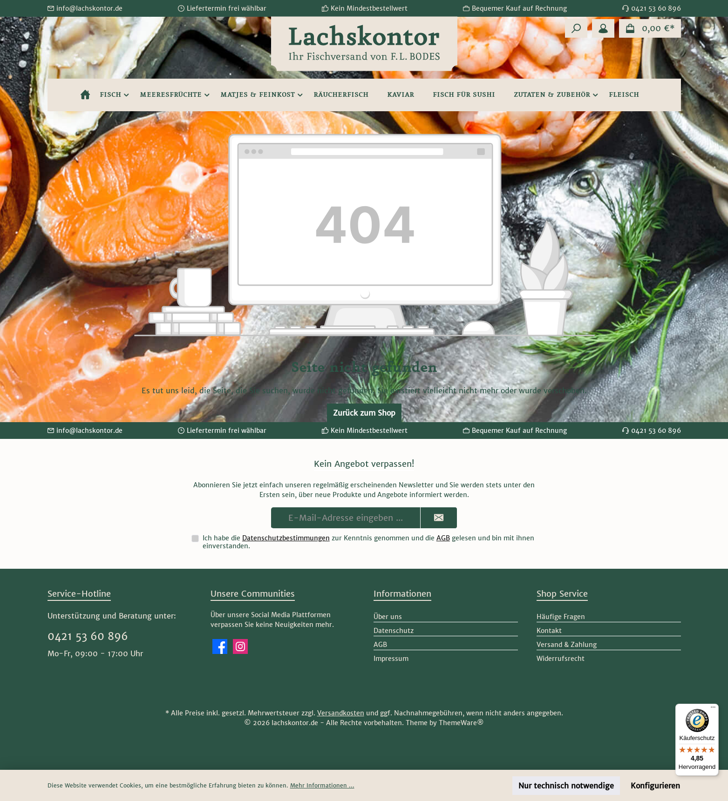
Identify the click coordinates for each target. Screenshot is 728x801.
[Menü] (713, 709)
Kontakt (549, 630)
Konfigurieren (655, 785)
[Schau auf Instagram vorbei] (240, 646)
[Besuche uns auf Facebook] (220, 646)
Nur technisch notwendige (566, 785)
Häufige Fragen (561, 617)
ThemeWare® (461, 723)
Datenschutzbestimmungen (286, 538)
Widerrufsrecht (561, 658)
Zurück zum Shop (364, 412)
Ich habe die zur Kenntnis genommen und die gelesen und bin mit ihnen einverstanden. (368, 542)
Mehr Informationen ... (322, 785)
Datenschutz (394, 630)
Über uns (388, 617)
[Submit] (438, 518)
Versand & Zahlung (567, 644)
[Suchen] (576, 28)
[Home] (85, 95)
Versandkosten (340, 713)
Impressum (391, 658)
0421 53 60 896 (88, 636)
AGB (443, 538)
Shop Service (562, 593)
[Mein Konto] (603, 28)
